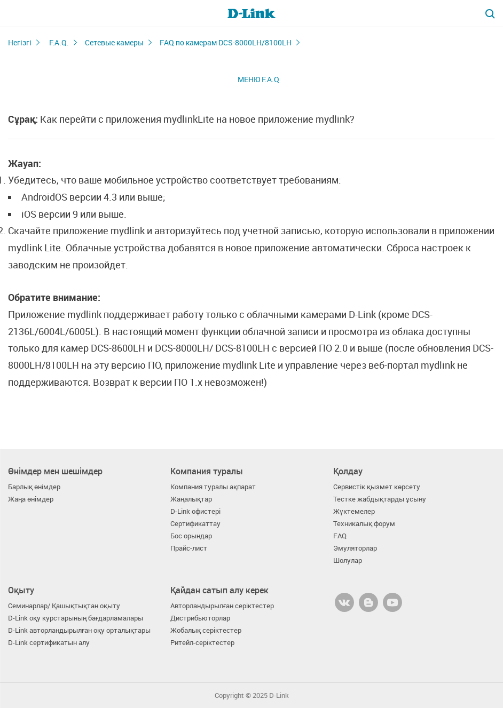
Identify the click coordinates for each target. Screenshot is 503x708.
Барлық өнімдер (34, 486)
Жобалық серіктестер (205, 630)
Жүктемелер (354, 511)
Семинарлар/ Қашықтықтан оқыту (64, 605)
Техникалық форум (364, 523)
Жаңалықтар (191, 499)
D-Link (279, 695)
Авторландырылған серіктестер (222, 605)
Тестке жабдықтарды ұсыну (379, 499)
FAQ (340, 535)
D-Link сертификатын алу (49, 642)
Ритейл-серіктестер (202, 642)
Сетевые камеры (114, 42)
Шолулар (347, 560)
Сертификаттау (195, 523)
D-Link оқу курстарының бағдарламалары (75, 618)
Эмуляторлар (355, 548)
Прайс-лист (188, 548)
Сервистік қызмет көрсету (376, 486)
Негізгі (20, 42)
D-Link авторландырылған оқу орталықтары (79, 630)
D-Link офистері (195, 511)
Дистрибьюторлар (200, 618)
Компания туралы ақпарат (213, 486)
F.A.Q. (59, 42)
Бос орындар (191, 535)
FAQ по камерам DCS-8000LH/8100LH (226, 42)
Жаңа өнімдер (30, 499)
